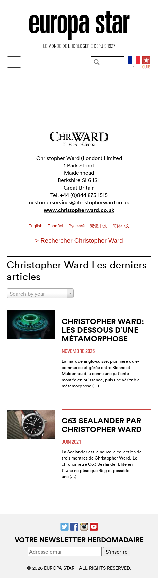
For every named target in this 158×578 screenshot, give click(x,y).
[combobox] (40, 293)
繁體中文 (99, 225)
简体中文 (121, 225)
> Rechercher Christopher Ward (79, 240)
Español (56, 225)
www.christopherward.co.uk (79, 210)
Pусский (77, 225)
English (36, 225)
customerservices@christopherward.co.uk (79, 202)
